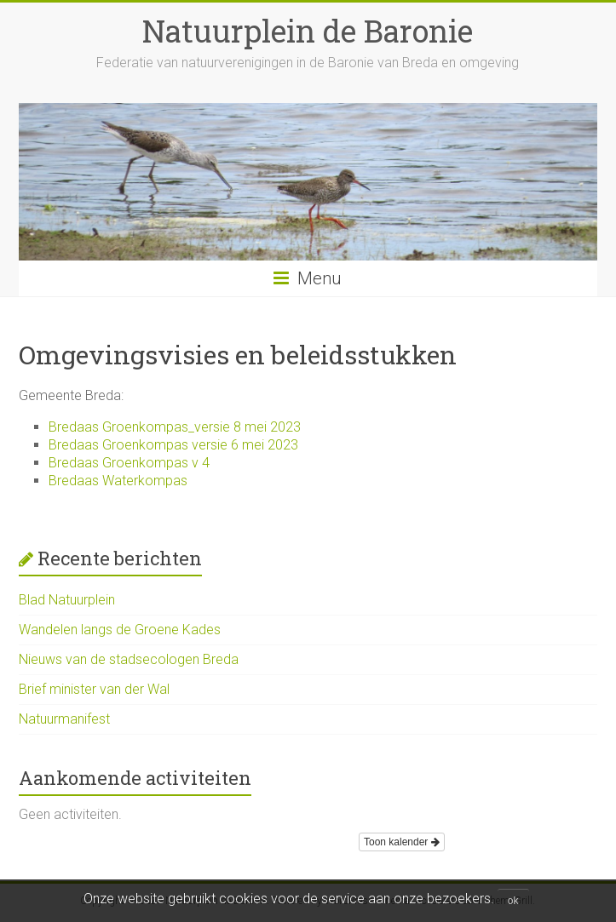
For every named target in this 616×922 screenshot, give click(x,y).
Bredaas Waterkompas (118, 480)
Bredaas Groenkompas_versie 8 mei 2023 (175, 427)
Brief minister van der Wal (94, 689)
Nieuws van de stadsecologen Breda (129, 659)
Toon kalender (402, 842)
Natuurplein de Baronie (307, 30)
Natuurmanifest (64, 719)
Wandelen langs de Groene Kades (120, 629)
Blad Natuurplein (67, 600)
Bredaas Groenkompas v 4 (129, 463)
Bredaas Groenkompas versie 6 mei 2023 (173, 445)
